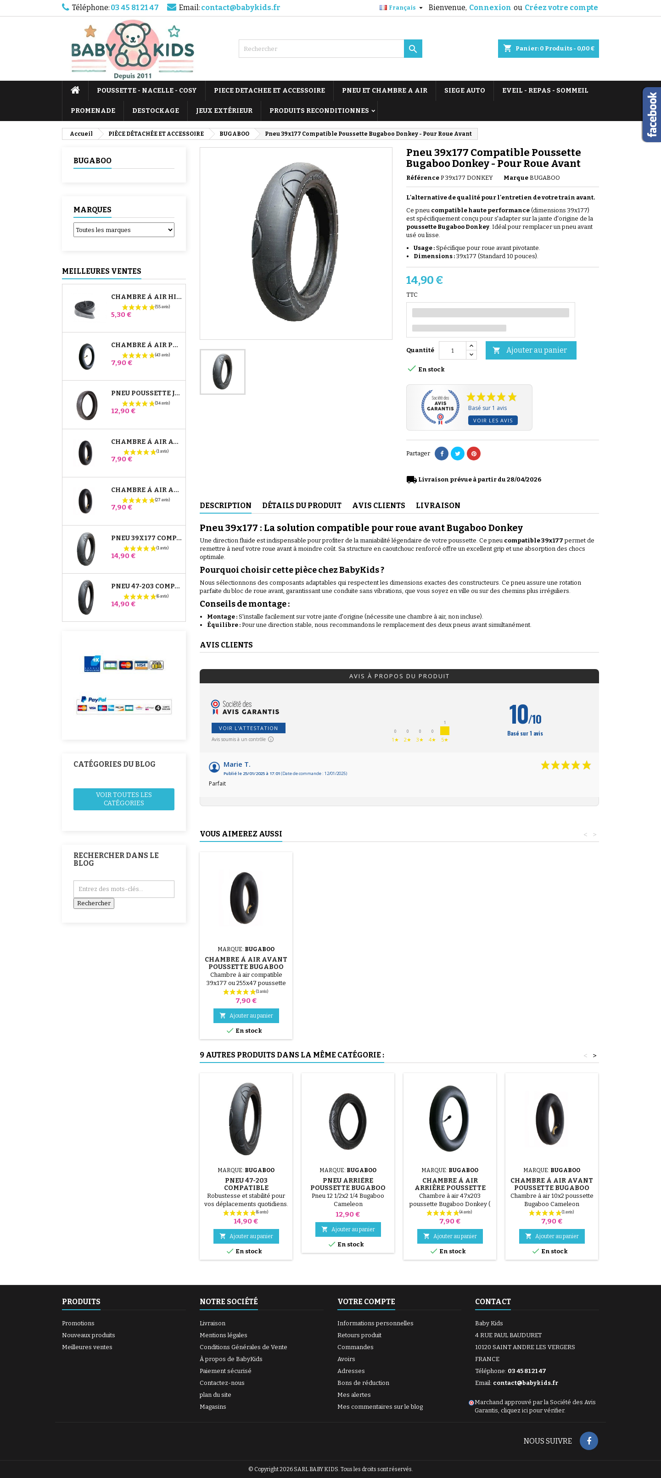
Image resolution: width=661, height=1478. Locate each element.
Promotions (78, 1323)
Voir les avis (493, 420)
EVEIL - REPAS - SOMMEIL (545, 90)
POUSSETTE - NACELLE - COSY (147, 90)
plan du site (215, 1394)
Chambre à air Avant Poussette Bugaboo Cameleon (551, 1188)
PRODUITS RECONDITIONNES (319, 111)
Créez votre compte (561, 7)
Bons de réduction (363, 1382)
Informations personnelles (375, 1323)
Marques (92, 209)
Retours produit (359, 1335)
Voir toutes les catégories (124, 799)
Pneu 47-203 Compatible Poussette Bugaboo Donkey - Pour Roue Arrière (146, 586)
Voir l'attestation (248, 728)
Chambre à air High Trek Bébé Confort (146, 297)
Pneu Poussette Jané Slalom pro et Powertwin (146, 393)
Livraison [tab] (438, 505)
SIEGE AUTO (464, 90)
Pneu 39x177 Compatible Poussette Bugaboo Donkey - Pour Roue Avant (146, 538)
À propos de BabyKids (231, 1359)
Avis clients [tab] (378, 505)
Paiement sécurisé (226, 1370)
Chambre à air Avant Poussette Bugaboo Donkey (146, 442)
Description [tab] (226, 505)
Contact (493, 1301)
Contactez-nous (222, 1382)
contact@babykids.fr (240, 7)
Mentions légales (223, 1335)
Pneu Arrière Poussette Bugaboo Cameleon (348, 1188)
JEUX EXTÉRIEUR (224, 111)
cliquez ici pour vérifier (532, 1410)
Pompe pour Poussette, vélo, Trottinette (246, 956)
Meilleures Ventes (101, 271)
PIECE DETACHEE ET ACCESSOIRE (269, 90)
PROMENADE (93, 111)
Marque (516, 177)
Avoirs (346, 1359)
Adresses (351, 1370)
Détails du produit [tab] (302, 505)
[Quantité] (452, 350)
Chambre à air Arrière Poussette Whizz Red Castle (146, 490)
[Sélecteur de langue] (402, 8)
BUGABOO (92, 160)
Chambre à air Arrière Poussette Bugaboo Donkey (450, 1188)
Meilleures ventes (87, 1347)
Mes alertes (354, 1394)
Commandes (355, 1347)
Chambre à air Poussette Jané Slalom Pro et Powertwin (146, 345)
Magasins (213, 1406)
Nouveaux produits (88, 1335)
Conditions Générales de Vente (243, 1347)
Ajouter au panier (530, 350)
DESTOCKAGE (155, 111)
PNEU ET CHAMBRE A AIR (384, 90)
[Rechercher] (330, 48)
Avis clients (226, 645)
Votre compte (366, 1301)
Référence (422, 177)
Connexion (490, 7)
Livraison (212, 1323)
